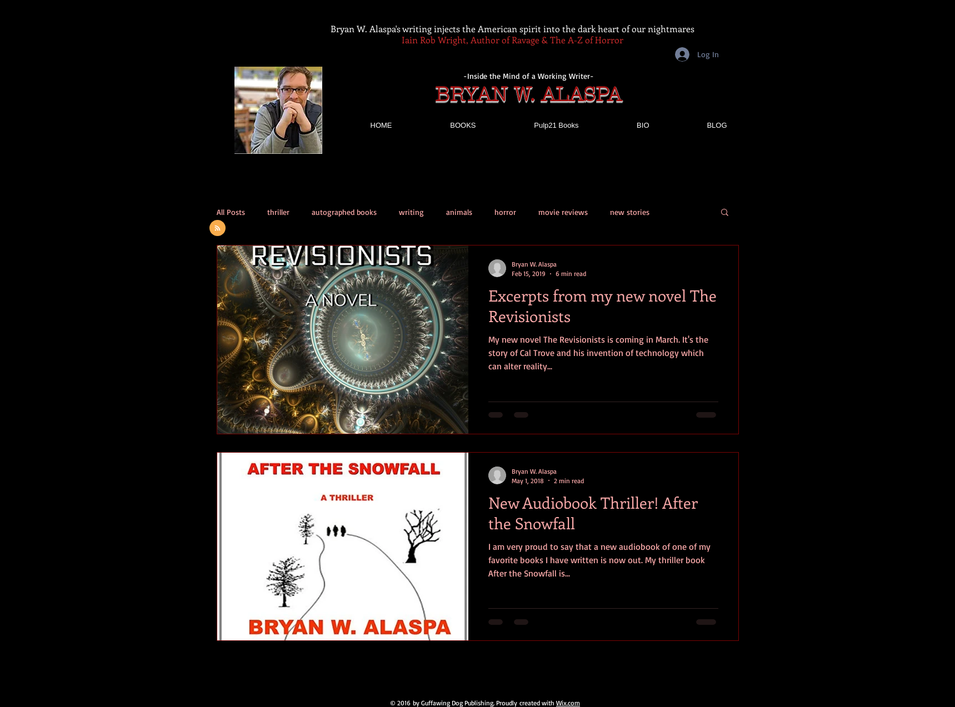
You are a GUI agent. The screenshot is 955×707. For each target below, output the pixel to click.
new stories (629, 212)
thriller (278, 212)
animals (459, 212)
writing (411, 212)
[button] (724, 213)
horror (505, 212)
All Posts (231, 212)
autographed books (344, 212)
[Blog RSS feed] (217, 228)
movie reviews (563, 212)
